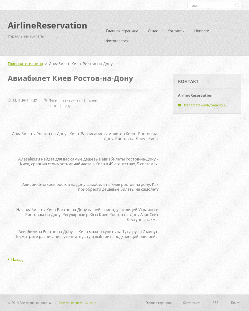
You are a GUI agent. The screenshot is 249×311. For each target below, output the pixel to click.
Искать (237, 5)
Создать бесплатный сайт (77, 303)
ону (68, 105)
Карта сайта (192, 303)
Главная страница (122, 30)
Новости (201, 30)
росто (51, 105)
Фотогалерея (117, 40)
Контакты (176, 30)
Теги (53, 100)
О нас (153, 30)
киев (93, 100)
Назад (17, 259)
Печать (236, 303)
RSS (215, 303)
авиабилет (71, 100)
